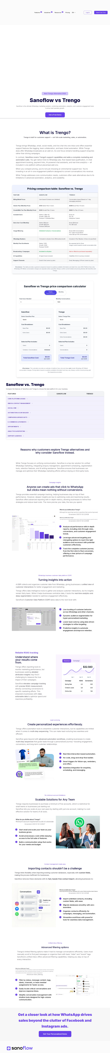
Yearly (50, 245)
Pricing (67, 3)
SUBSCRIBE (85, 1023)
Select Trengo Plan (64, 269)
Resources (59, 3)
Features (38, 3)
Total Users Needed (25, 251)
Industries (48, 3)
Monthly (61, 244)
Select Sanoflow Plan (27, 269)
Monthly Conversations (63, 251)
